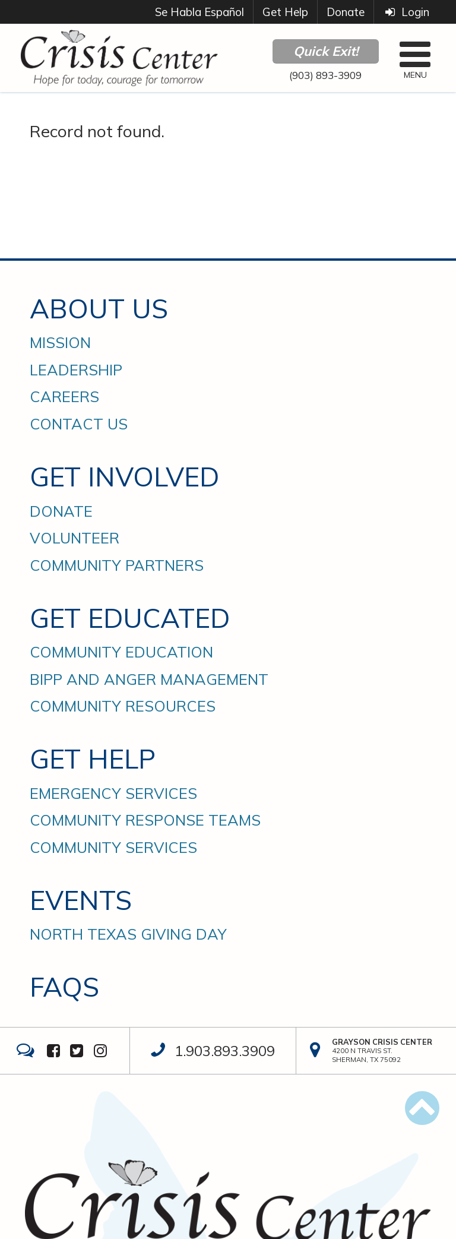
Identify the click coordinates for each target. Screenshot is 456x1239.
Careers (64, 396)
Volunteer (74, 538)
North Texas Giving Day (128, 934)
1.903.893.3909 (225, 1051)
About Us (99, 308)
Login (406, 12)
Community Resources (123, 706)
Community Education (121, 652)
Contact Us (79, 424)
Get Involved (124, 476)
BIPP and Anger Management (149, 679)
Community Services (113, 847)
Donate (346, 12)
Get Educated (130, 618)
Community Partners (117, 565)
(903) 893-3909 (325, 75)
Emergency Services (113, 793)
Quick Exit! (325, 51)
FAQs (64, 986)
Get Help (285, 12)
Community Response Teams (145, 820)
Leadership (76, 370)
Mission (60, 342)
